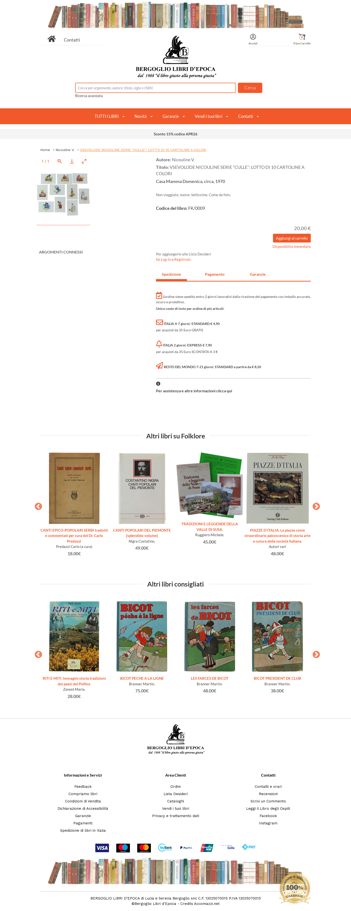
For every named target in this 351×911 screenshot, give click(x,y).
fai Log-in (164, 259)
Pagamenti (82, 823)
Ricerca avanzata (89, 95)
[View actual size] (60, 161)
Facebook (268, 816)
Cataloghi (175, 801)
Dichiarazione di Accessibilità (83, 808)
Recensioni (268, 794)
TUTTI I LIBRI (107, 116)
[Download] (72, 161)
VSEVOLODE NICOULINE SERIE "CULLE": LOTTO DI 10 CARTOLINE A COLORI (143, 150)
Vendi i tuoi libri (208, 116)
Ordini (175, 786)
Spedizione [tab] (171, 274)
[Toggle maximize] (84, 161)
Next (314, 505)
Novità (141, 116)
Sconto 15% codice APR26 (175, 134)
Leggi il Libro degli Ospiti (268, 808)
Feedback (83, 786)
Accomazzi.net (207, 903)
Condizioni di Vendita (83, 801)
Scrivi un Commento (268, 801)
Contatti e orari (268, 786)
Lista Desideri (176, 794)
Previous (36, 505)
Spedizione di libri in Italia (83, 830)
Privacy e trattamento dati (175, 816)
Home (45, 150)
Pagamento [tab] (214, 274)
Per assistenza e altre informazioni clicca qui (194, 390)
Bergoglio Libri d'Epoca (155, 903)
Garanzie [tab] (258, 274)
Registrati (182, 259)
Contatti (72, 39)
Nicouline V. (65, 150)
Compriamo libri (82, 794)
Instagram (268, 823)
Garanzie (171, 116)
